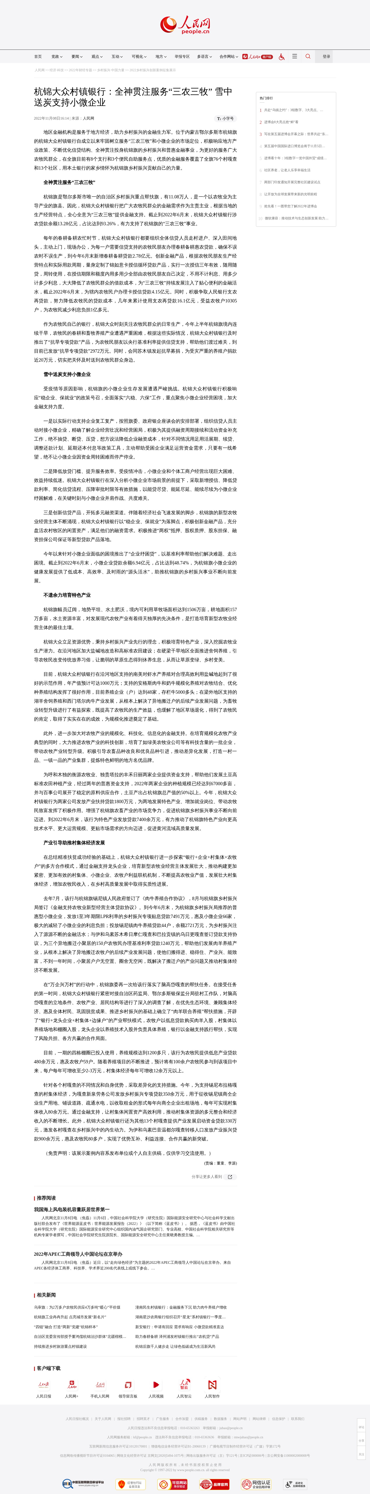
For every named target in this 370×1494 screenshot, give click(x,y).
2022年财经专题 (80, 70)
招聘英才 (143, 1419)
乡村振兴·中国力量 (110, 70)
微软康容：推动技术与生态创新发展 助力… (297, 218)
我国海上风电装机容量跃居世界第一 (72, 1209)
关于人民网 (103, 1419)
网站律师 (259, 1419)
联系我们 (297, 1419)
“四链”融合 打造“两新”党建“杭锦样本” (66, 1327)
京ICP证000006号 (252, 1455)
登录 (326, 56)
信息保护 (278, 1419)
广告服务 (162, 1419)
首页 (38, 56)
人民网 (40, 70)
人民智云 (184, 1387)
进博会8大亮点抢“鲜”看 (281, 122)
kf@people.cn (142, 1437)
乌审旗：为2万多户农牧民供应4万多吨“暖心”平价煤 (77, 1307)
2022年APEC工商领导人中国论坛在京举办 (78, 1254)
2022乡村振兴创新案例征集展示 (153, 70)
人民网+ (72, 1387)
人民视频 (156, 1387)
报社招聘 (124, 1419)
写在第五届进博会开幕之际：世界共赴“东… (296, 134)
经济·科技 (57, 70)
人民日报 (43, 1387)
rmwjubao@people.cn (248, 1437)
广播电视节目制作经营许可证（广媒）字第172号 (245, 1446)
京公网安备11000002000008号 (288, 1455)
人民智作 (212, 1387)
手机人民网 (99, 1387)
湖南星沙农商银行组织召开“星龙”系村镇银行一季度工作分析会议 (189, 1317)
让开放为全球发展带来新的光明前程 (290, 194)
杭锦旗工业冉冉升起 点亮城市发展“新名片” (70, 1317)
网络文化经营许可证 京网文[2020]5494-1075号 (150, 1455)
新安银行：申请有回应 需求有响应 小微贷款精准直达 (179, 1327)
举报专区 (182, 56)
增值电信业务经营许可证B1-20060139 (178, 1446)
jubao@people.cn (230, 1428)
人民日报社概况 (77, 1419)
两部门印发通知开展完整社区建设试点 (292, 182)
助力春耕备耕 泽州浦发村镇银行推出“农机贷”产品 (177, 1337)
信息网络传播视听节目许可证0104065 (87, 1455)
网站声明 (240, 1419)
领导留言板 (128, 1387)
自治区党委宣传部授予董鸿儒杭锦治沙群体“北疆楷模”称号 (83, 1337)
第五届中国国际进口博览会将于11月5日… (294, 146)
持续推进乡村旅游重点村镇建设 (60, 1346)
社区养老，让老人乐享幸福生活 (287, 170)
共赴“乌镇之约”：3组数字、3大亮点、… (293, 110)
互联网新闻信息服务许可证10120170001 (118, 1446)
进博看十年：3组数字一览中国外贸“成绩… (295, 158)
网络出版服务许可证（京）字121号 (212, 1455)
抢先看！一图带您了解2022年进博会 (290, 206)
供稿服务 (201, 1419)
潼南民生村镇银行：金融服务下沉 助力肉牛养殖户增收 (181, 1307)
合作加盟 (182, 1419)
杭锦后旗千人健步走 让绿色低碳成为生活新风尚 (175, 1346)
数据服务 (220, 1419)
